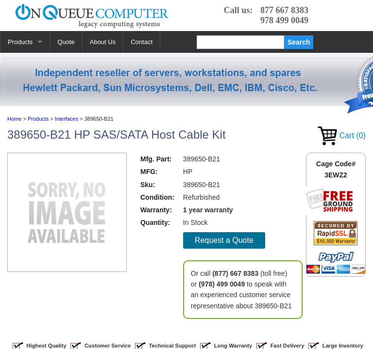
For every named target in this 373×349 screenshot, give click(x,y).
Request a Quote (224, 240)
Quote (65, 42)
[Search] (240, 42)
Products (20, 42)
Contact (142, 42)
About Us (103, 42)
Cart (342, 135)
